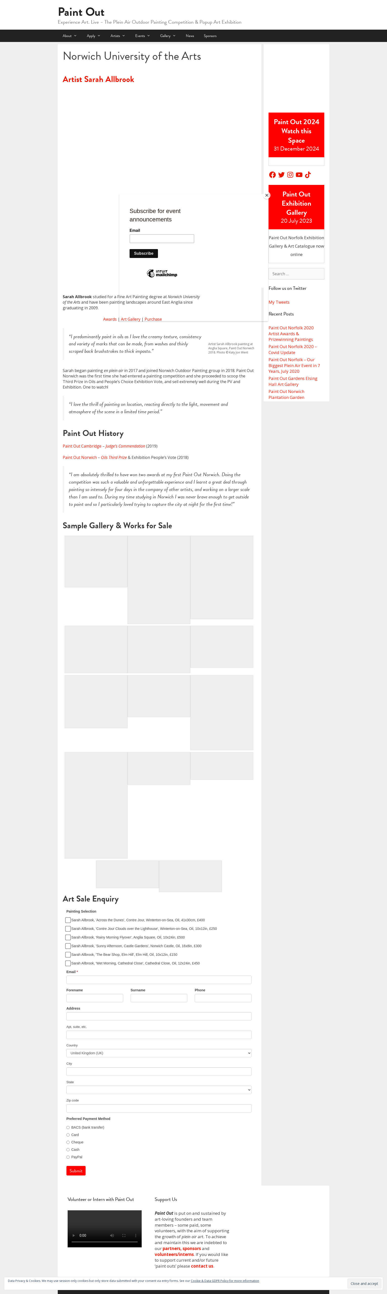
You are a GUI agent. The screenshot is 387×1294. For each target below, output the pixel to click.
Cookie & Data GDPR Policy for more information (225, 1281)
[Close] (267, 195)
